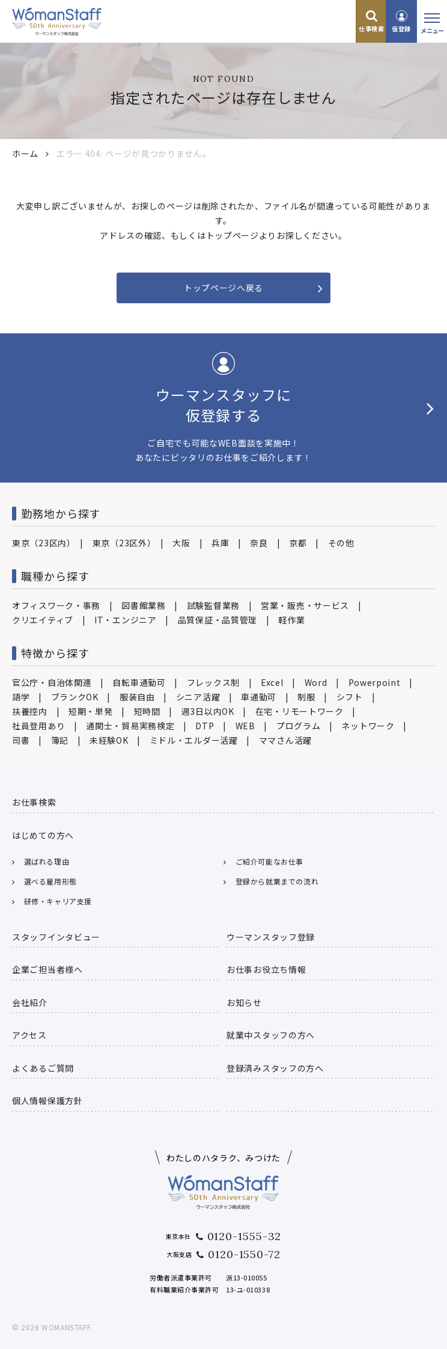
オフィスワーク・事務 (56, 605)
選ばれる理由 (47, 861)
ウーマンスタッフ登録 (271, 937)
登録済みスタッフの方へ (275, 1068)
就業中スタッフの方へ (271, 1035)
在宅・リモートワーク (299, 711)
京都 (297, 543)
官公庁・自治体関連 (51, 682)
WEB (245, 726)
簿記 (59, 740)
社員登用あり (38, 726)
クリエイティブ (42, 620)
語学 (20, 697)
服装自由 (137, 697)
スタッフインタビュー (56, 937)
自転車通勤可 (138, 682)
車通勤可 (258, 697)
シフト (349, 697)
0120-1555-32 (244, 1236)
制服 (306, 697)
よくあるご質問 (43, 1068)
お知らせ (244, 1002)
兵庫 (220, 543)
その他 (341, 543)
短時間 (147, 711)
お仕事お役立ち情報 (266, 969)
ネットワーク (367, 726)
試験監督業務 (213, 605)
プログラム (298, 726)
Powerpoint (374, 682)
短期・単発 (90, 711)
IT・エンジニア (125, 620)
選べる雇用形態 (50, 881)
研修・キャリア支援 (58, 901)
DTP (204, 726)
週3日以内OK (207, 711)
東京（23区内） (41, 543)
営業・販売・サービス (305, 605)
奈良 (258, 543)
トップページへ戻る (223, 288)
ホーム (25, 153)
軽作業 (291, 620)
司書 (20, 740)
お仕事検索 (34, 802)
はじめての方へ (43, 835)
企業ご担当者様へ (47, 969)
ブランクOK (75, 697)
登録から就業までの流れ (277, 881)
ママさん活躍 (285, 740)
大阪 (181, 543)
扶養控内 (29, 711)
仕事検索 (371, 28)
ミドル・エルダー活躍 (194, 740)
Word (316, 682)
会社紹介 (29, 1002)
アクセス (29, 1035)
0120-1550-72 (244, 1254)
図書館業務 (143, 605)
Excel (272, 682)
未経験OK (109, 740)
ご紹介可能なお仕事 (269, 861)
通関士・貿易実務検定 (130, 726)
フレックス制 (213, 682)
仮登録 (401, 28)
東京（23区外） (122, 543)
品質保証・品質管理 (217, 620)
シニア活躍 (198, 697)
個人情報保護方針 (47, 1100)
